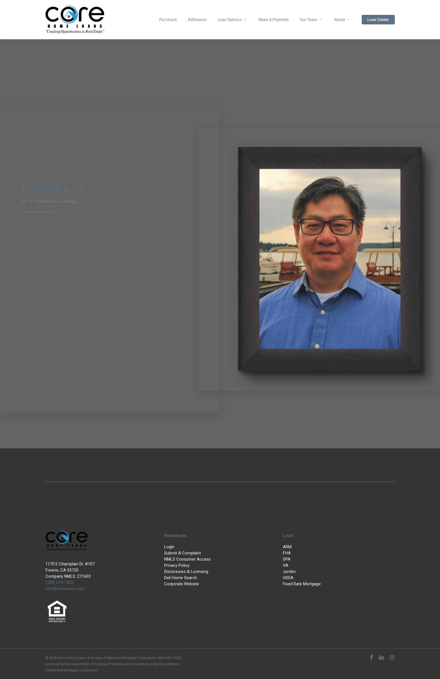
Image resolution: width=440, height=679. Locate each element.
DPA (286, 559)
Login (169, 546)
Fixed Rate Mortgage (302, 583)
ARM (287, 546)
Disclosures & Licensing (186, 571)
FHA (287, 553)
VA (285, 565)
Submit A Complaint (182, 553)
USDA (288, 577)
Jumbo (289, 571)
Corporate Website (181, 583)
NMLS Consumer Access (187, 559)
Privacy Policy (176, 565)
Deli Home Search (180, 577)
